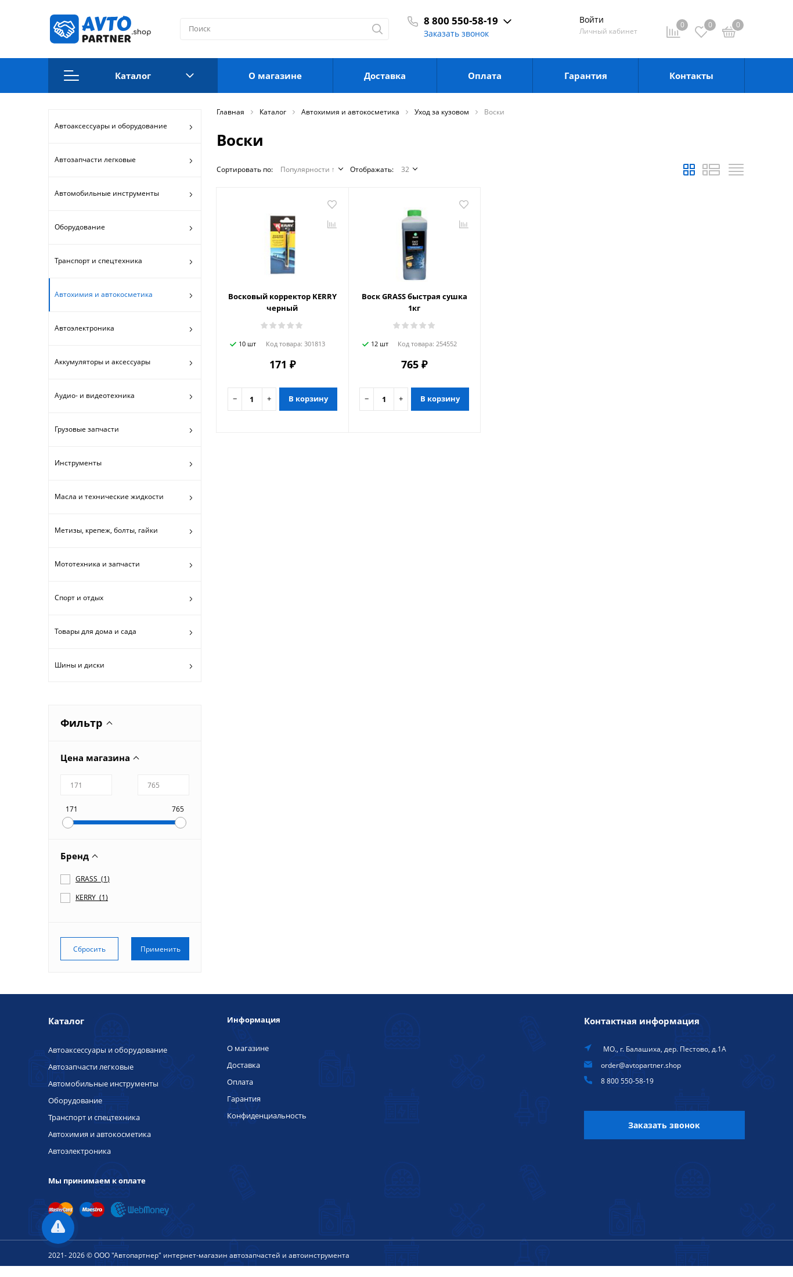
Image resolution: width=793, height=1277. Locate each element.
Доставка (385, 75)
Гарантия (585, 75)
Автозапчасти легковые (124, 161)
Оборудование (124, 228)
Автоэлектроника (124, 329)
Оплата (485, 75)
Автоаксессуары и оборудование (124, 127)
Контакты (691, 75)
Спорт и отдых (124, 599)
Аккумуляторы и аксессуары (124, 363)
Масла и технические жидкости (124, 498)
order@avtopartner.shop (641, 1065)
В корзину (308, 398)
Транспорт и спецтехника (124, 262)
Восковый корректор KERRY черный (282, 302)
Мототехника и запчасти (124, 565)
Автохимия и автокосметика (124, 295)
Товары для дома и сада (124, 632)
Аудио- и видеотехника (124, 396)
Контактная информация (642, 1021)
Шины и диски (124, 666)
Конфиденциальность (267, 1115)
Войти (591, 19)
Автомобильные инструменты (124, 194)
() (92, 878)
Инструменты (124, 464)
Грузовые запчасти (124, 430)
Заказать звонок (456, 33)
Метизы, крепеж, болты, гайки (124, 531)
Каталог (129, 75)
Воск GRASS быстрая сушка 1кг (414, 302)
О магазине (275, 75)
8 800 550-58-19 (461, 20)
